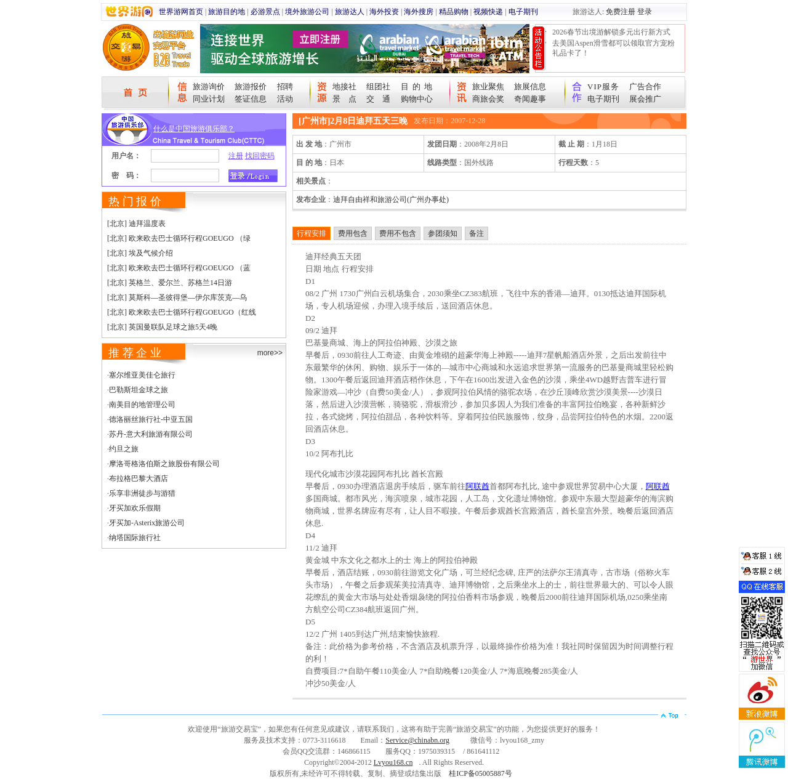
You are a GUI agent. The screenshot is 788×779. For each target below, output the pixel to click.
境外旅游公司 (307, 11)
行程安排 (311, 233)
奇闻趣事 (530, 98)
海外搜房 (418, 11)
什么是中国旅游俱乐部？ (194, 128)
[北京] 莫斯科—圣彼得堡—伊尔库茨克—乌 (177, 297)
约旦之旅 (124, 449)
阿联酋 (477, 486)
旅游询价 (209, 86)
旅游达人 (349, 11)
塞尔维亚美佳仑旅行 (142, 375)
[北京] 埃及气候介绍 (140, 253)
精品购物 (453, 11)
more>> (270, 353)
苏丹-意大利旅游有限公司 (151, 434)
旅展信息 (530, 86)
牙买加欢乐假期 (135, 508)
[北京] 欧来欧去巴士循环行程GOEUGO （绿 (179, 238)
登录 (644, 11)
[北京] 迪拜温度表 (136, 223)
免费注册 (620, 11)
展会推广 (645, 98)
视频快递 (488, 11)
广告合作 (645, 86)
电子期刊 (523, 11)
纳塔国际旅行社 (135, 537)
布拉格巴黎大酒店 (138, 478)
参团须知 (442, 233)
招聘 (285, 86)
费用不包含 (397, 233)
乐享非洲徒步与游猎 (142, 493)
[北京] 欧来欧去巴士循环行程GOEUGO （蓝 (179, 268)
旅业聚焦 (488, 86)
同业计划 (209, 98)
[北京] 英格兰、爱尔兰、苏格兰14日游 (169, 282)
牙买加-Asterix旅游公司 (147, 523)
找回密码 (260, 155)
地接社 (344, 86)
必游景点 (265, 11)
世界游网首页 (181, 11)
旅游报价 (251, 86)
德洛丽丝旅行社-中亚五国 (151, 419)
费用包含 (353, 233)
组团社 (378, 86)
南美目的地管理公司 (142, 404)
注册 (235, 155)
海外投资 (384, 11)
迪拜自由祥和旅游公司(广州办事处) (391, 199)
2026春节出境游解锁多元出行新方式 (611, 32)
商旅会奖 (488, 98)
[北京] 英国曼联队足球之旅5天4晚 (162, 327)
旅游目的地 (226, 11)
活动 (285, 98)
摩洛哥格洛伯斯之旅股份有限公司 (164, 463)
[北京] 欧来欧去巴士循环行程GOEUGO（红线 (181, 312)
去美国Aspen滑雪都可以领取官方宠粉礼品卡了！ (613, 48)
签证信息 (251, 98)
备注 (476, 233)
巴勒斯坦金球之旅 (138, 389)
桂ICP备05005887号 (480, 773)
